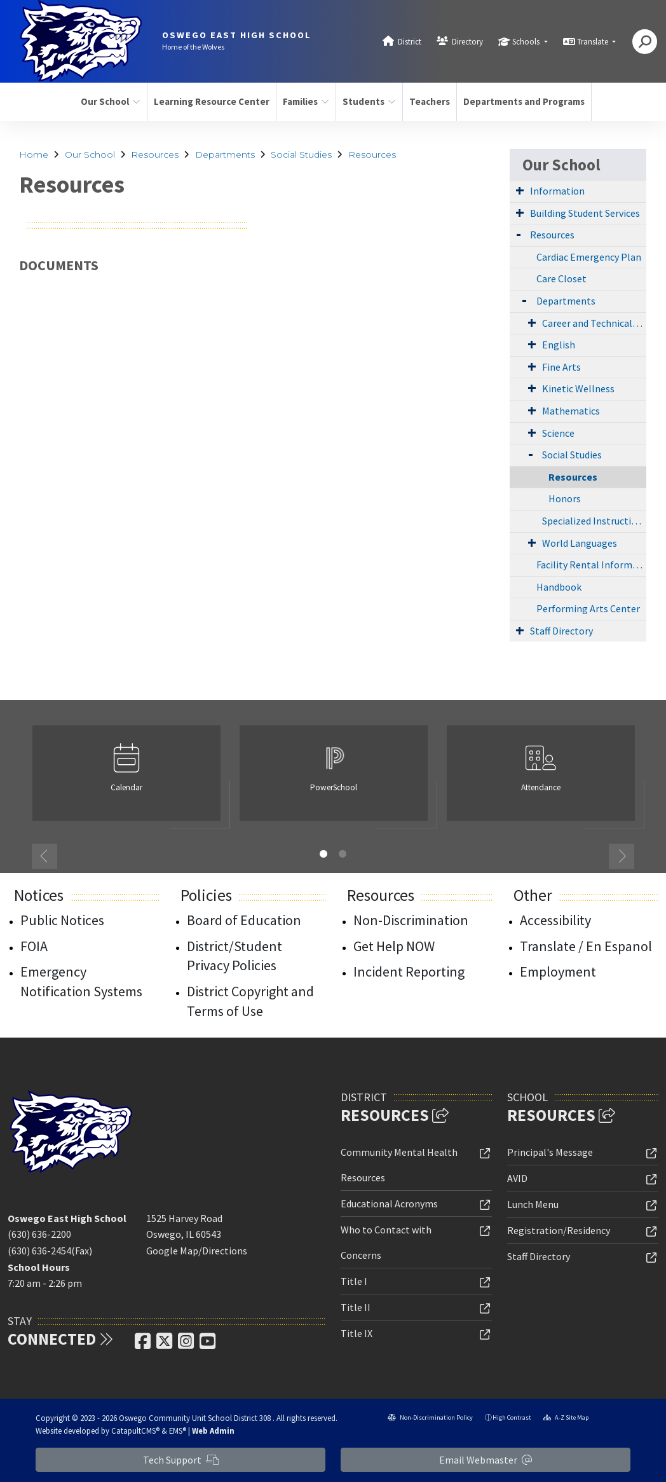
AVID (517, 1178)
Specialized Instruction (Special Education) (594, 520)
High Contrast (512, 1417)
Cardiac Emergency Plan (588, 256)
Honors (564, 498)
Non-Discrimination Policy (430, 1417)
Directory (467, 41)
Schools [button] (526, 41)
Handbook (558, 586)
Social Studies (301, 154)
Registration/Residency (558, 1230)
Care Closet (561, 278)
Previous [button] (44, 856)
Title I (354, 1281)
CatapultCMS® (135, 1430)
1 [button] (323, 853)
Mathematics (571, 410)
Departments (225, 154)
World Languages (579, 543)
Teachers (429, 101)
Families (306, 101)
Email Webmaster (485, 1459)
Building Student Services (585, 213)
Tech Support (181, 1459)
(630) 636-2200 (39, 1234)
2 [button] (342, 853)
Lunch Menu (533, 1204)
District (409, 41)
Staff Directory (561, 630)
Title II (355, 1307)
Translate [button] (593, 41)
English (558, 344)
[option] (126, 778)
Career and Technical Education (594, 323)
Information (557, 190)
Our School (110, 101)
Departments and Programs (520, 101)
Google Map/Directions (196, 1250)
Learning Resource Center (208, 101)
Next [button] (621, 856)
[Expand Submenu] (520, 190)
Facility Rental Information (591, 564)
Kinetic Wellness (578, 388)
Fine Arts (561, 366)
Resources (155, 154)
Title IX (356, 1333)
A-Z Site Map (565, 1417)
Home (33, 154)
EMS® (177, 1430)
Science (558, 433)
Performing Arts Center (588, 608)
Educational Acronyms (389, 1203)
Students (369, 101)
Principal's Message (550, 1152)
